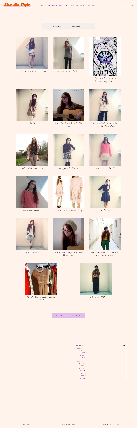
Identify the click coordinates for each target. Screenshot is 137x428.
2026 (79, 348)
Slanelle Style (67, 424)
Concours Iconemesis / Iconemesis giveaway (105, 79)
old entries (76, 315)
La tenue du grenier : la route (32, 71)
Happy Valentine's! (68, 168)
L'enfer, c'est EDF (95, 297)
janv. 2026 (82, 358)
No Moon (105, 210)
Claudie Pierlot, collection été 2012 (41, 298)
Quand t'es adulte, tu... (68, 71)
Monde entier (76, 6)
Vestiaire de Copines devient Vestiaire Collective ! (105, 124)
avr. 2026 (82, 350)
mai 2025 (82, 378)
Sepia (32, 123)
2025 (79, 361)
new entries (61, 315)
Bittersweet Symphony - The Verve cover (68, 254)
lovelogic (116, 424)
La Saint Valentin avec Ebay (68, 210)
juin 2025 (82, 376)
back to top (26, 424)
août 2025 (82, 371)
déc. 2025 (82, 363)
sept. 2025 (82, 368)
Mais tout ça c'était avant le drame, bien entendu (105, 254)
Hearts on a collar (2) (105, 168)
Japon (62, 6)
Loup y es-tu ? (32, 253)
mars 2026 (82, 353)
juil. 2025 (82, 373)
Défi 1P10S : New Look (32, 168)
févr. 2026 (82, 355)
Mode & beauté (48, 6)
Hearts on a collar (32, 210)
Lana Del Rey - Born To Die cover (68, 124)
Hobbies (90, 6)
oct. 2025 (82, 366)
